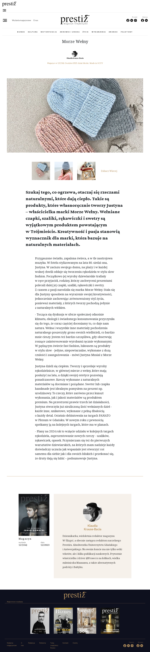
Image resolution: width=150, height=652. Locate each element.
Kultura (33, 32)
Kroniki (113, 32)
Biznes (21, 32)
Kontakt (65, 643)
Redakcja (31, 643)
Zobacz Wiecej (109, 171)
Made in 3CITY (96, 63)
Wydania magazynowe (21, 20)
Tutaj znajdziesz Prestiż (54, 645)
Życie (86, 32)
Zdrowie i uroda (70, 32)
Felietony (127, 32)
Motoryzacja (49, 32)
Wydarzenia (99, 32)
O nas (35, 20)
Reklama (42, 643)
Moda (85, 63)
